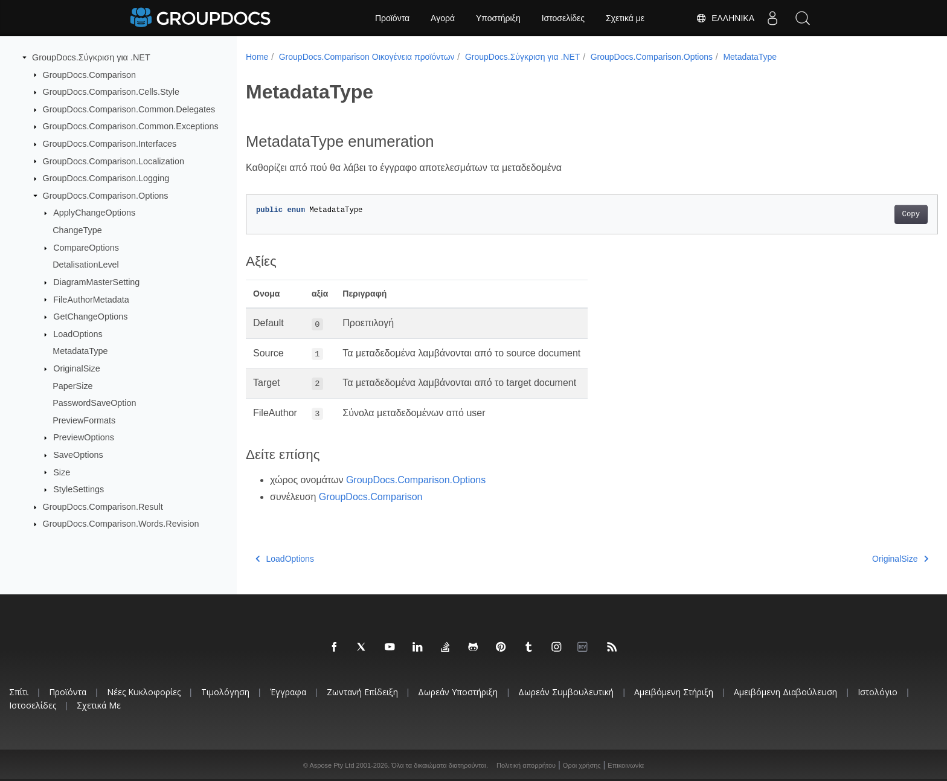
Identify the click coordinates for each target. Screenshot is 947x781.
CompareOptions (86, 247)
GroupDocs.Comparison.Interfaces (110, 144)
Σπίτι (18, 692)
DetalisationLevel (86, 264)
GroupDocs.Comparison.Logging (106, 178)
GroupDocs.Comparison (89, 74)
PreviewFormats (84, 420)
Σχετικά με (625, 18)
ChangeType (77, 230)
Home (257, 57)
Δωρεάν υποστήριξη (458, 692)
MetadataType (80, 351)
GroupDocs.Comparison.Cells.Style (111, 92)
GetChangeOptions (90, 316)
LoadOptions (78, 334)
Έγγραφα (288, 692)
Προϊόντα (392, 18)
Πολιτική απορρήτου (526, 765)
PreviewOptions (83, 437)
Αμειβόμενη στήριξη (673, 692)
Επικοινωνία (626, 765)
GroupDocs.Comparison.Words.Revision (121, 524)
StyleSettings (78, 489)
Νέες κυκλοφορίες (144, 692)
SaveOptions (78, 455)
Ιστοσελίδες (563, 18)
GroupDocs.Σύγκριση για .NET (91, 57)
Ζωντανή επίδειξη (362, 692)
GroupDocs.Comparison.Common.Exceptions (131, 126)
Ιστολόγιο (877, 692)
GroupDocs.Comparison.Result (103, 507)
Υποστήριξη (498, 18)
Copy (863, 214)
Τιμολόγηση (225, 692)
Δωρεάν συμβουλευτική (566, 692)
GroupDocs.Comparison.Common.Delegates (129, 109)
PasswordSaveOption (94, 403)
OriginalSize (76, 368)
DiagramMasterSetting (96, 282)
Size (61, 472)
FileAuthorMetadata (91, 299)
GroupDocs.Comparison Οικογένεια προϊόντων (367, 57)
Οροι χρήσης (582, 765)
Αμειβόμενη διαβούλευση (785, 692)
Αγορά (443, 18)
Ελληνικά (725, 18)
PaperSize (72, 385)
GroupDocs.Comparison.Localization (113, 161)
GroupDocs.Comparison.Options (106, 196)
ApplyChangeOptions (94, 212)
